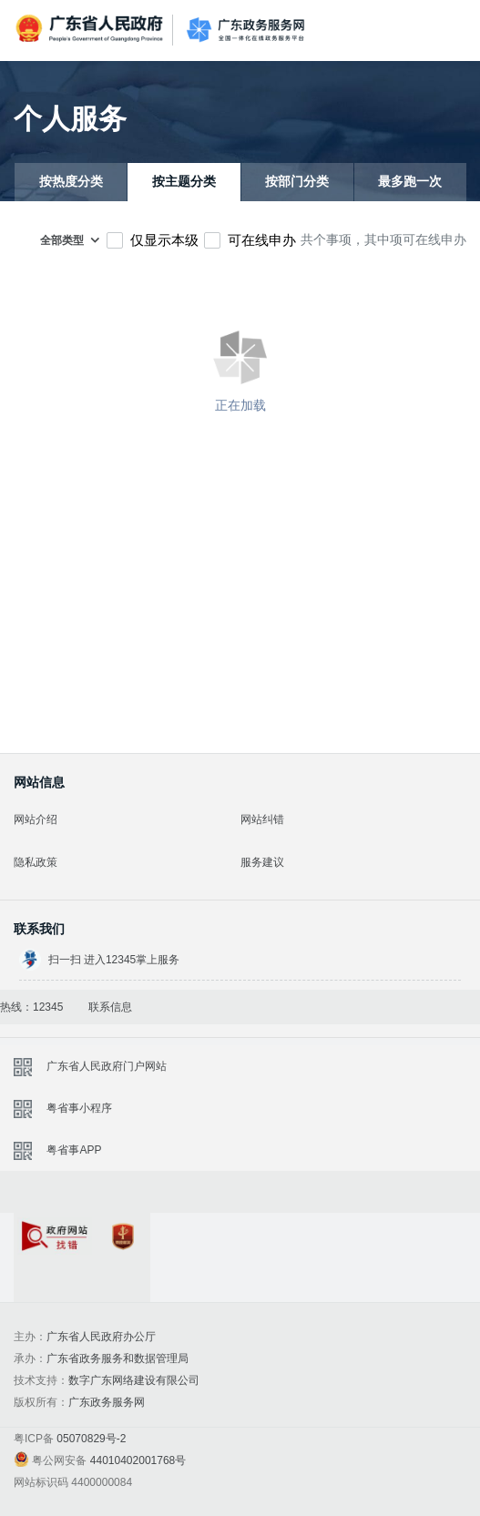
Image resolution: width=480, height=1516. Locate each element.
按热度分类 (71, 181)
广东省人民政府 (91, 28)
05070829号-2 (91, 1438)
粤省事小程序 (79, 1108)
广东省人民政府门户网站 (106, 1066)
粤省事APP (73, 1150)
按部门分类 (297, 181)
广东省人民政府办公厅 (101, 1336)
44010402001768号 (138, 1460)
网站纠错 (262, 819)
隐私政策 (35, 862)
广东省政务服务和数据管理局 (117, 1358)
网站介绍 (35, 819)
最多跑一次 (410, 181)
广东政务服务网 (245, 30)
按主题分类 (184, 181)
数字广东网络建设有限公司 (133, 1380)
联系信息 (110, 1007)
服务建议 (262, 862)
